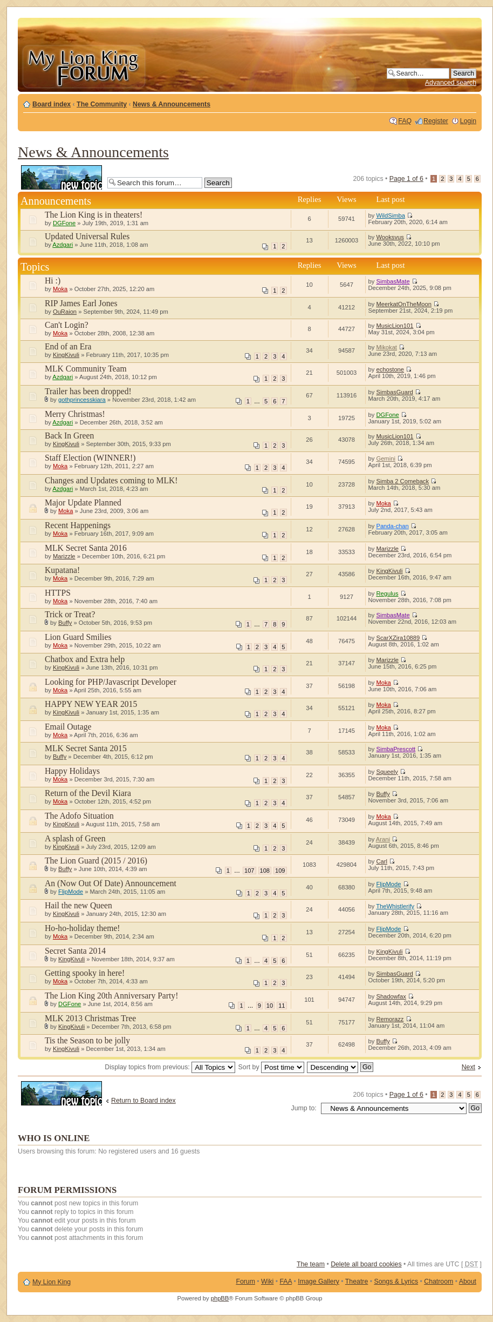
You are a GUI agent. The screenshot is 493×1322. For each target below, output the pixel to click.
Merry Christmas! (75, 414)
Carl (381, 861)
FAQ (405, 121)
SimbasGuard (394, 392)
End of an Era (68, 346)
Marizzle (64, 556)
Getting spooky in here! (85, 972)
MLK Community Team (86, 368)
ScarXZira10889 (398, 638)
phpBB (220, 1298)
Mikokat (386, 347)
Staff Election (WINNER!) (90, 457)
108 (265, 870)
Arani (383, 839)
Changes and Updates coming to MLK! (111, 480)
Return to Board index (143, 1100)
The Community (102, 104)
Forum (245, 1281)
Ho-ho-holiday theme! (82, 928)
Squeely (387, 771)
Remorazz (389, 1019)
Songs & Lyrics (396, 1281)
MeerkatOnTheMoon (404, 304)
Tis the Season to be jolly (87, 1040)
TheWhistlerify (395, 906)
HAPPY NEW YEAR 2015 (91, 704)
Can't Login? (66, 324)
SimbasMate (392, 281)
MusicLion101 (394, 325)
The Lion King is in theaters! (93, 214)
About (467, 1281)
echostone (390, 369)
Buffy (65, 622)
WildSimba (390, 215)
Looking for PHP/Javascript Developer (110, 681)
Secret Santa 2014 (75, 950)
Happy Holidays (72, 770)
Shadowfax (391, 996)
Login (468, 121)
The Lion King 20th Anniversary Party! (111, 995)
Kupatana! (62, 570)
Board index (51, 104)
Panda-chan (392, 526)
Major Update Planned (83, 502)
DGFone (64, 223)
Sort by (271, 1067)
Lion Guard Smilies (78, 637)
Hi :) (52, 280)
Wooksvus (389, 237)
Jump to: (304, 1108)
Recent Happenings (78, 525)
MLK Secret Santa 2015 (86, 748)
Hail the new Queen (78, 905)
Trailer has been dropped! (88, 391)
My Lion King (51, 1282)
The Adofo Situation (79, 815)
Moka (60, 289)
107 (249, 870)
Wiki (267, 1281)
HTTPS (58, 592)
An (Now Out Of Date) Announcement (110, 883)
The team (311, 1264)
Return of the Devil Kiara (88, 793)
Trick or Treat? (70, 614)
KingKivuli (66, 355)
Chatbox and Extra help (85, 659)
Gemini (385, 458)
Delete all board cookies (366, 1264)
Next (468, 1067)
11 (281, 1005)
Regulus (387, 593)
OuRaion (65, 311)
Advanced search (450, 82)
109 (280, 870)
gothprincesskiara (82, 399)
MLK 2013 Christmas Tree (90, 1018)
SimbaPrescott (395, 749)
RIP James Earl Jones (81, 303)
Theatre (356, 1281)
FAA (286, 1281)
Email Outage (68, 726)
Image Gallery (318, 1281)
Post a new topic (61, 177)
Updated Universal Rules (87, 236)
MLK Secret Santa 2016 (86, 547)
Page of (406, 179)
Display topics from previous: (170, 1067)
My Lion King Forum (83, 65)
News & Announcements (171, 104)
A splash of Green (75, 838)
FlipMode (70, 891)
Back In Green (69, 435)
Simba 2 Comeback (402, 481)
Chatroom (438, 1281)
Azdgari (62, 244)
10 (269, 1005)
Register (435, 121)
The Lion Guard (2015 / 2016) (96, 860)
